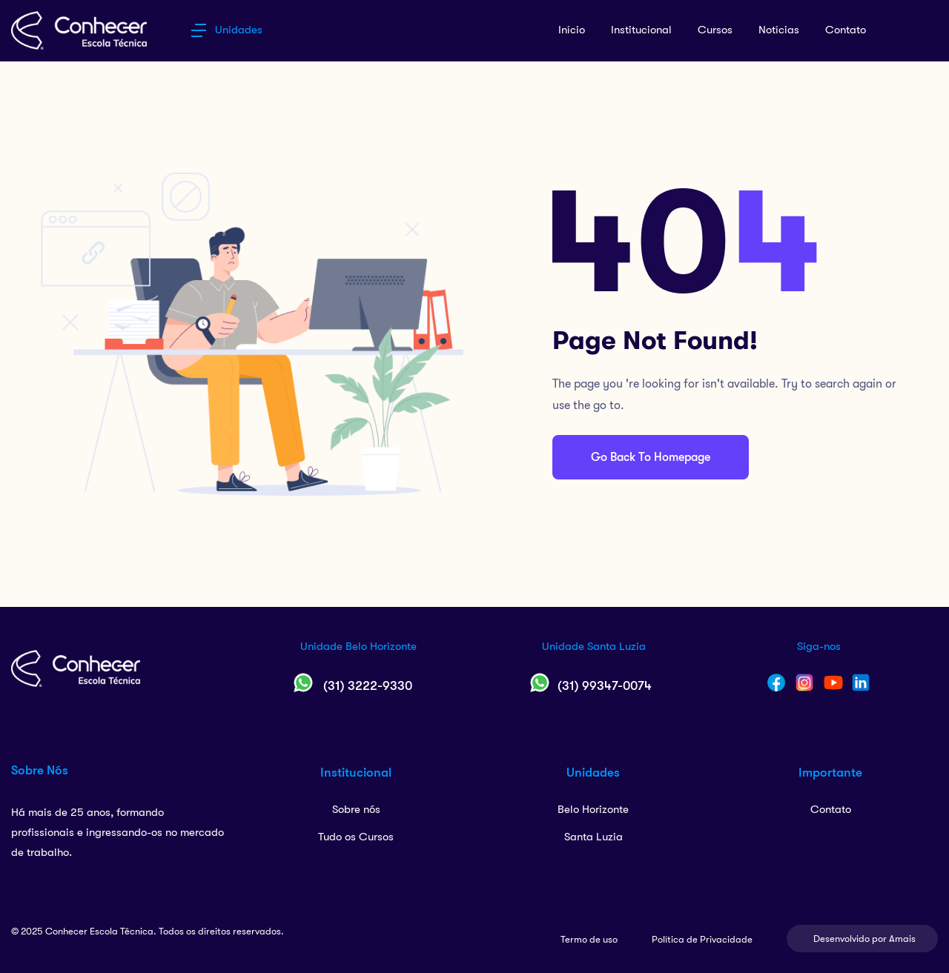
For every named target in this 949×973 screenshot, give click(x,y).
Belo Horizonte (593, 809)
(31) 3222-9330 (367, 686)
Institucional (641, 29)
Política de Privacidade (702, 939)
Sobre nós (356, 809)
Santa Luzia (593, 836)
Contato (845, 29)
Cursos (715, 29)
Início (571, 29)
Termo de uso (589, 939)
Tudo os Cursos (356, 836)
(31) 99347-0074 (605, 686)
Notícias (778, 29)
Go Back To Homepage (650, 457)
